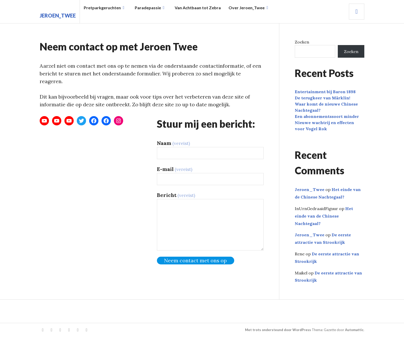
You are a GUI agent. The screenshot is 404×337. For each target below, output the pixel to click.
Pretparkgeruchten (102, 7)
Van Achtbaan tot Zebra (198, 7)
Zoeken (302, 42)
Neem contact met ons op (195, 260)
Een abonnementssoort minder (327, 116)
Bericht (176, 195)
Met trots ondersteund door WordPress (278, 330)
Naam (173, 143)
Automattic (354, 330)
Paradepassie (148, 7)
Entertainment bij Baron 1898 (325, 91)
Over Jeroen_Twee (247, 7)
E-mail (174, 169)
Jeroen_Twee (58, 15)
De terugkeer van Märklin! (322, 97)
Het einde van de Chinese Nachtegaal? (324, 216)
